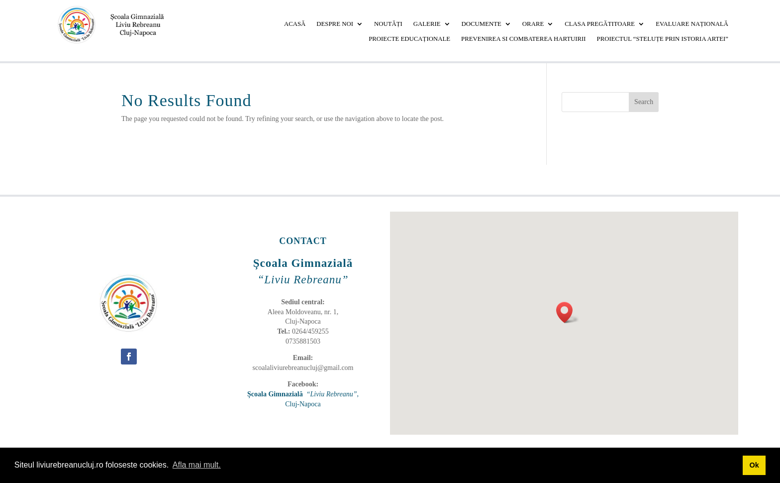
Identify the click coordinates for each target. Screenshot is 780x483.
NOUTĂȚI (388, 23)
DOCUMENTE (481, 23)
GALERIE (427, 23)
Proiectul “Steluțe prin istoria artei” (662, 38)
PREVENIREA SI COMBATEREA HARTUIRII (523, 38)
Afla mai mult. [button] (197, 465)
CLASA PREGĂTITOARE (600, 23)
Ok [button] (754, 465)
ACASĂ (294, 23)
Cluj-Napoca (303, 404)
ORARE (533, 23)
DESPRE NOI (334, 23)
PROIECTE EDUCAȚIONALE (409, 38)
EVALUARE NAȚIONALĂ (692, 23)
